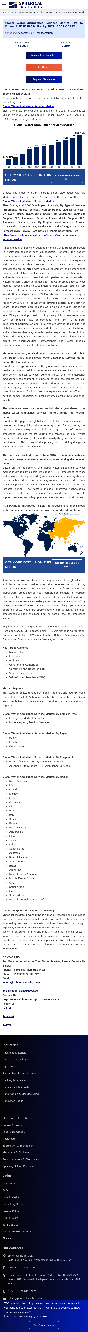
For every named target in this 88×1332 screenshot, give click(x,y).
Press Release (23, 13)
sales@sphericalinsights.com (25, 1299)
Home (6, 13)
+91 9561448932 (26, 1291)
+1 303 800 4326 (25, 1268)
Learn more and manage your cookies (26, 1316)
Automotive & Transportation (35, 33)
